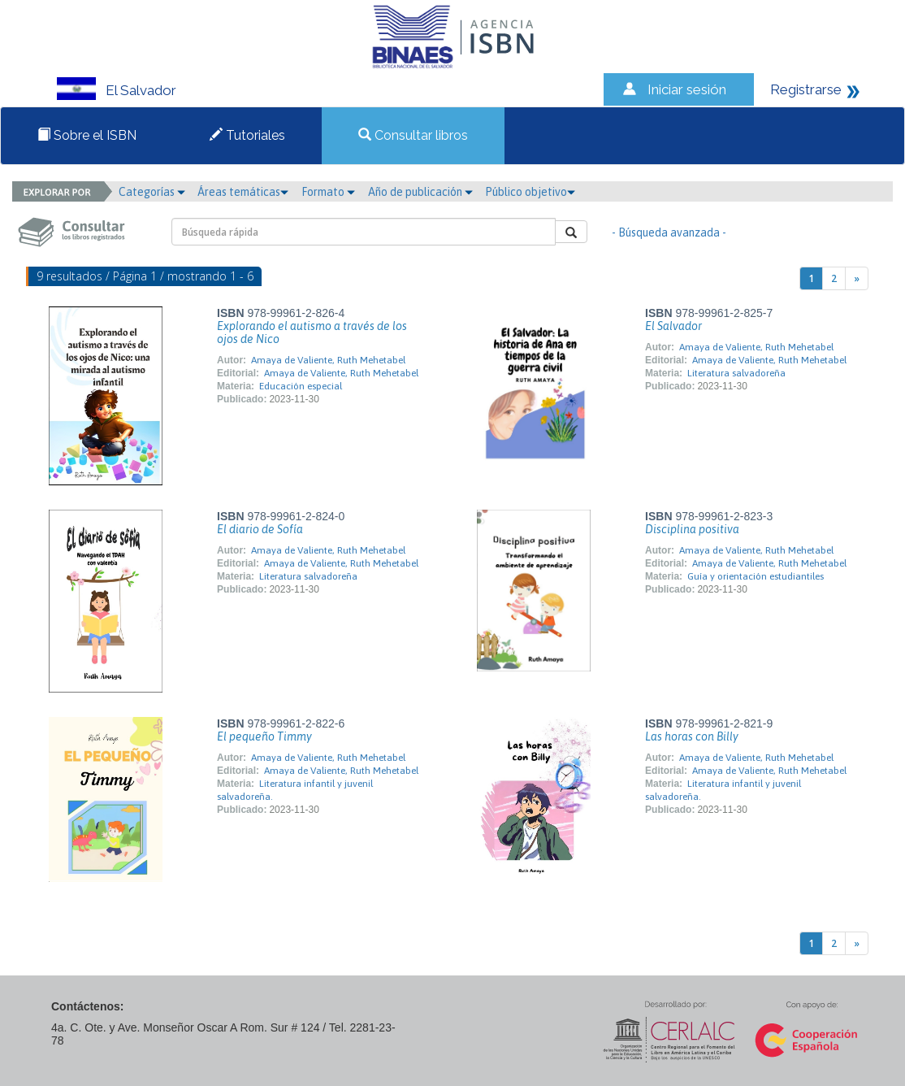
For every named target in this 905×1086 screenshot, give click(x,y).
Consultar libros (413, 135)
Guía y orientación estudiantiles (755, 576)
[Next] (856, 278)
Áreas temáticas (242, 191)
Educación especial (300, 386)
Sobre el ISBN (86, 135)
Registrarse (806, 89)
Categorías (152, 191)
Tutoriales (247, 135)
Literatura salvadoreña (736, 373)
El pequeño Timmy (264, 736)
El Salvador (673, 325)
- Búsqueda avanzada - (669, 232)
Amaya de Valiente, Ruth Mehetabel (328, 360)
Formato (328, 191)
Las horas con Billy (691, 736)
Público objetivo (530, 191)
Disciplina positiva (692, 529)
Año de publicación (420, 191)
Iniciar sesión (686, 89)
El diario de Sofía (260, 529)
